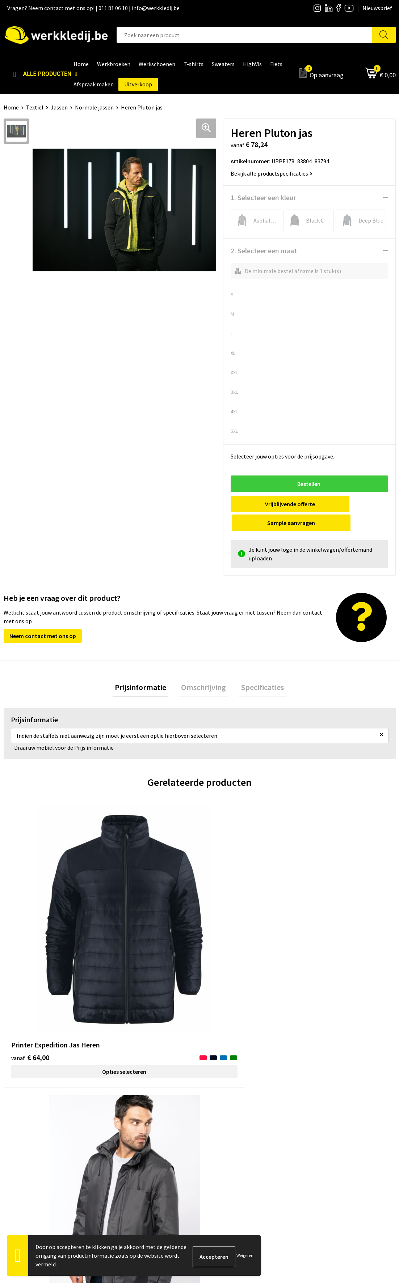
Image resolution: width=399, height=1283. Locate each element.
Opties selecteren (52, 932)
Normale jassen (94, 107)
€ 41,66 (226, 897)
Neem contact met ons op (42, 617)
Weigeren (244, 1255)
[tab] (144, 669)
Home (11, 107)
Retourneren (321, 1120)
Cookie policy (128, 1120)
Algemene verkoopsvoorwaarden (152, 1131)
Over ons (219, 1098)
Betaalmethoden (327, 1108)
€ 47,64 (324, 897)
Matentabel (223, 1131)
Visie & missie (225, 1120)
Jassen (59, 107)
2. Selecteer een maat (264, 250)
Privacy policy (128, 1108)
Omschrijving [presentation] (203, 669)
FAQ (116, 1142)
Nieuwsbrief (223, 1108)
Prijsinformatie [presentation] (144, 669)
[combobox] (244, 35)
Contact (122, 1098)
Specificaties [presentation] (258, 669)
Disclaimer (319, 1098)
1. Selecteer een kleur (263, 197)
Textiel (34, 107)
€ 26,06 (128, 908)
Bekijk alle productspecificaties (271, 173)
